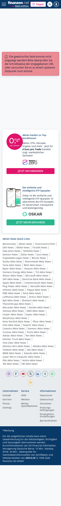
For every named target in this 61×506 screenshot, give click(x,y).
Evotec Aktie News (35, 314)
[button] (38, 4)
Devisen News (10, 254)
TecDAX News (39, 247)
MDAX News (23, 247)
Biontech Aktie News (33, 300)
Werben (25, 399)
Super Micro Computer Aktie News (21, 356)
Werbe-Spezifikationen (29, 404)
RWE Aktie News (11, 293)
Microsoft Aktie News (36, 275)
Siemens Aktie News (38, 328)
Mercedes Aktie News (14, 307)
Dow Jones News (11, 250)
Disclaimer (45, 403)
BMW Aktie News (12, 353)
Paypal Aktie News (37, 289)
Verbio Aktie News (32, 360)
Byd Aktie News (11, 300)
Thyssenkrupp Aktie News (17, 303)
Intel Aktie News (11, 325)
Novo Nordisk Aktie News (16, 321)
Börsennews (9, 243)
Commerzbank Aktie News (38, 282)
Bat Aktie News (35, 349)
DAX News (8, 247)
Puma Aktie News (36, 332)
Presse (6, 403)
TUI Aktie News (43, 272)
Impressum (46, 395)
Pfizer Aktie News (42, 321)
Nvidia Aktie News (12, 261)
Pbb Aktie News (11, 360)
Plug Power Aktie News (15, 286)
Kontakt (7, 395)
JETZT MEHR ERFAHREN (30, 222)
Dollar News (27, 254)
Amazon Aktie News (35, 268)
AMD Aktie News (35, 310)
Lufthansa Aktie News (14, 296)
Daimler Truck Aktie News (17, 339)
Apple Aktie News (12, 282)
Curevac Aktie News (13, 332)
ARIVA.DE (31, 457)
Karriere (7, 399)
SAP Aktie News (11, 279)
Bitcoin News (39, 257)
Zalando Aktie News (34, 353)
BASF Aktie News (33, 265)
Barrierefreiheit (48, 421)
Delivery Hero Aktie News (16, 346)
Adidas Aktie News (13, 335)
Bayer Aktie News (12, 268)
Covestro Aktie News (14, 328)
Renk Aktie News (32, 293)
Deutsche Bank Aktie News (36, 279)
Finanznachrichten (45, 243)
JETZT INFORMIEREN (30, 171)
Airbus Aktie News (39, 296)
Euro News (42, 254)
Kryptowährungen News (16, 257)
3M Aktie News (11, 363)
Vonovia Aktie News (13, 310)
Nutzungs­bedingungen (47, 408)
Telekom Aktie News (13, 349)
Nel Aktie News (34, 335)
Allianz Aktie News (13, 275)
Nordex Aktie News (39, 307)
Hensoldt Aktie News (41, 286)
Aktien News (25, 243)
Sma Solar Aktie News (14, 342)
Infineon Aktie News (13, 289)
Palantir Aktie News (33, 325)
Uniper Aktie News (13, 314)
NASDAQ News (31, 250)
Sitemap (7, 407)
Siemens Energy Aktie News (18, 272)
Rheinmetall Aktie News (38, 261)
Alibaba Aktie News (43, 346)
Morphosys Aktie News (15, 318)
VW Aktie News (29, 363)
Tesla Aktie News (12, 265)
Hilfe (23, 395)
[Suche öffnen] (49, 4)
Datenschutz (47, 399)
